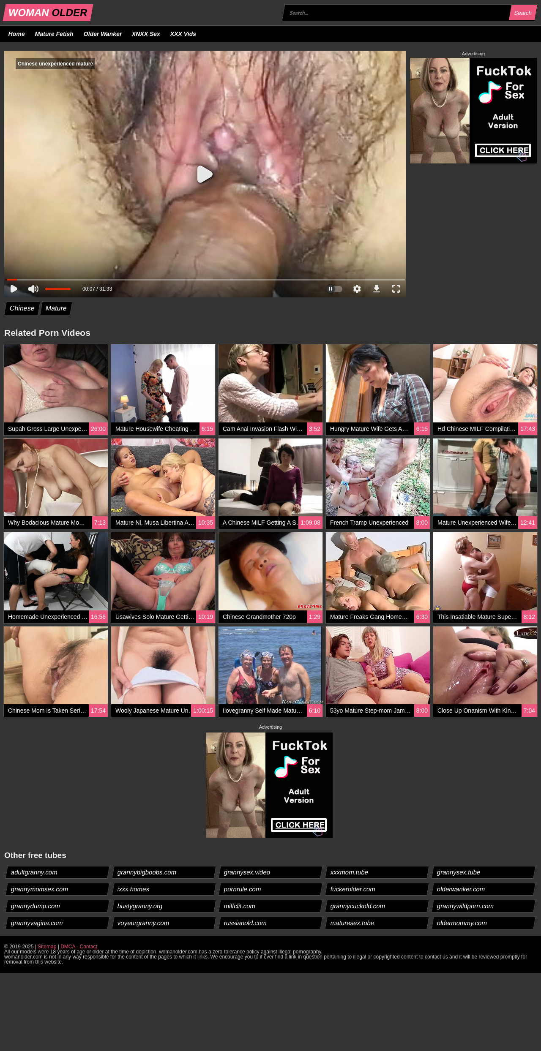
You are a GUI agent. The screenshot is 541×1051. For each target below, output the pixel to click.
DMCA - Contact (78, 947)
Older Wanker (102, 33)
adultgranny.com (34, 872)
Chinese (22, 308)
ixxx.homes (133, 889)
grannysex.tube (459, 872)
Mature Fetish (54, 33)
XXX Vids (183, 33)
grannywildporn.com (466, 905)
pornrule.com (243, 889)
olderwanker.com (461, 889)
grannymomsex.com (40, 889)
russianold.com (246, 922)
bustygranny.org (140, 905)
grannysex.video (247, 872)
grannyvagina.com (37, 922)
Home (17, 33)
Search (523, 13)
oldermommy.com (462, 922)
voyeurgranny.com (143, 922)
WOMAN (48, 12)
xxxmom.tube (349, 872)
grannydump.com (36, 905)
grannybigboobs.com (147, 872)
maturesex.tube (352, 922)
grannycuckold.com (358, 905)
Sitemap (47, 947)
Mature (56, 308)
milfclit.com (240, 905)
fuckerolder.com (353, 889)
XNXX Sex (146, 33)
